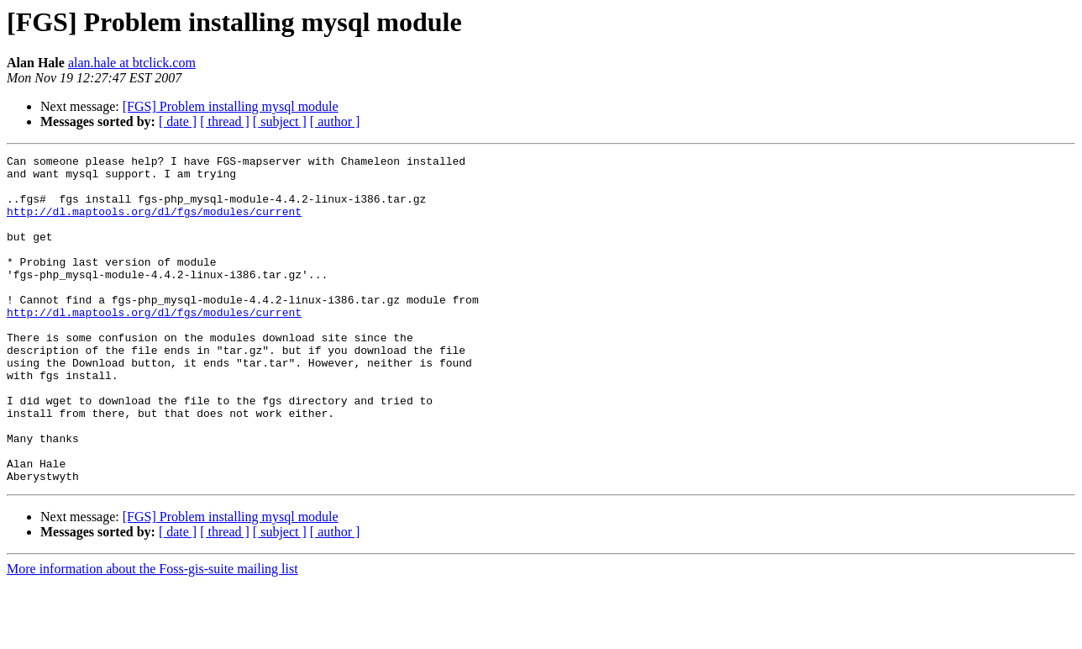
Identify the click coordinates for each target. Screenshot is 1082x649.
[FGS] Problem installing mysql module (231, 106)
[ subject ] (280, 121)
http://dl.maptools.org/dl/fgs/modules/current (154, 223)
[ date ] (178, 121)
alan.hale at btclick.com (132, 62)
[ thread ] (224, 121)
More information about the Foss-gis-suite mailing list (152, 634)
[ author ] (335, 121)
